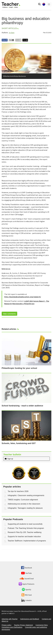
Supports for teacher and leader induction (24, 536)
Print (25, 40)
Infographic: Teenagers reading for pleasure (25, 508)
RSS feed (26, 595)
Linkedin (26, 600)
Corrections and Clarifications (12, 627)
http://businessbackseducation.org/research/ (22, 297)
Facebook (26, 568)
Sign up (9, 459)
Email (18, 40)
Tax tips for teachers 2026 (18, 491)
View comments (9, 314)
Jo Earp (11, 33)
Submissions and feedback (29, 619)
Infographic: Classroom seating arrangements (26, 495)
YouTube (26, 573)
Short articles (9, 28)
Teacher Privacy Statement (23, 625)
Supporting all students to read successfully (25, 524)
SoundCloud (26, 578)
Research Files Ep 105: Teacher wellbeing (24, 532)
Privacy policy (6, 625)
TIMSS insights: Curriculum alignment (23, 500)
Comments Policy (42, 625)
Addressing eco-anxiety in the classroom (24, 504)
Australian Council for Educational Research (21, 611)
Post (11, 40)
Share (4, 40)
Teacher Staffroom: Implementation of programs (27, 541)
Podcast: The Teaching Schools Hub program (26, 528)
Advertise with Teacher (10, 619)
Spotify (26, 589)
